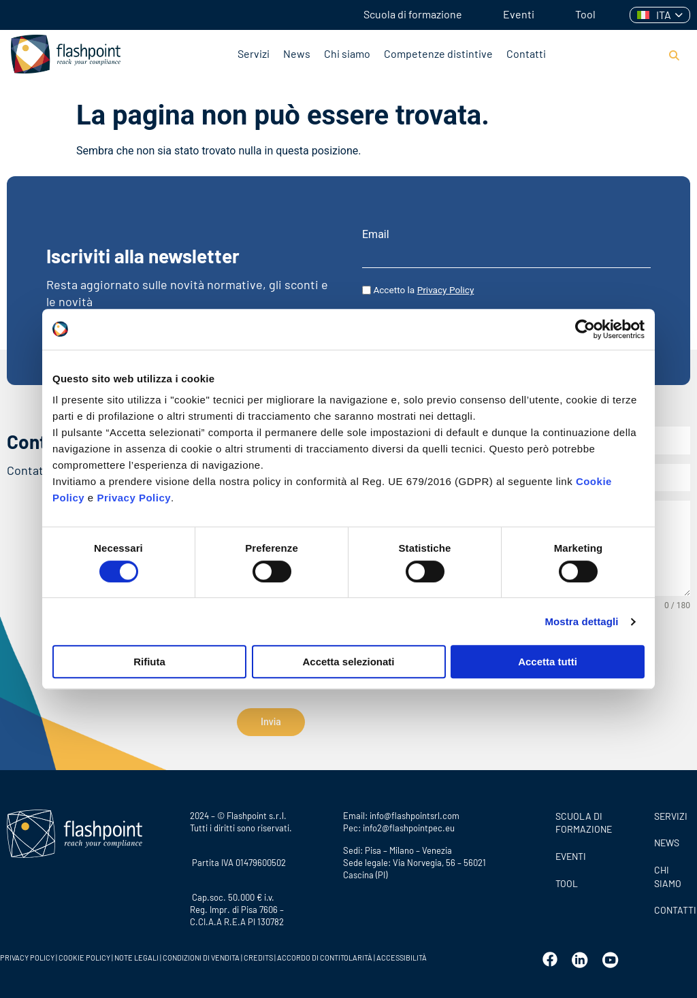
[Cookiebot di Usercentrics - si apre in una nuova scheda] (585, 329)
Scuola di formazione (412, 13)
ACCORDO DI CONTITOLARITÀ (325, 953)
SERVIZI (670, 812)
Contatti (526, 53)
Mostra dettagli (581, 621)
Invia (271, 721)
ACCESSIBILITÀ (401, 953)
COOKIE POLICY (84, 953)
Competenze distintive (438, 53)
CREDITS (259, 953)
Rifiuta (149, 661)
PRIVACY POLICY (27, 953)
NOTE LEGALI (136, 953)
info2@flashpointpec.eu (409, 823)
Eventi (518, 13)
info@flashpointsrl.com (414, 811)
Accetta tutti (547, 661)
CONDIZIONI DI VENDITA (201, 953)
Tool (585, 13)
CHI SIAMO (667, 872)
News (296, 53)
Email (375, 234)
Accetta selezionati (348, 661)
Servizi (254, 53)
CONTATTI (672, 906)
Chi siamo (347, 53)
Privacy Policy (134, 497)
